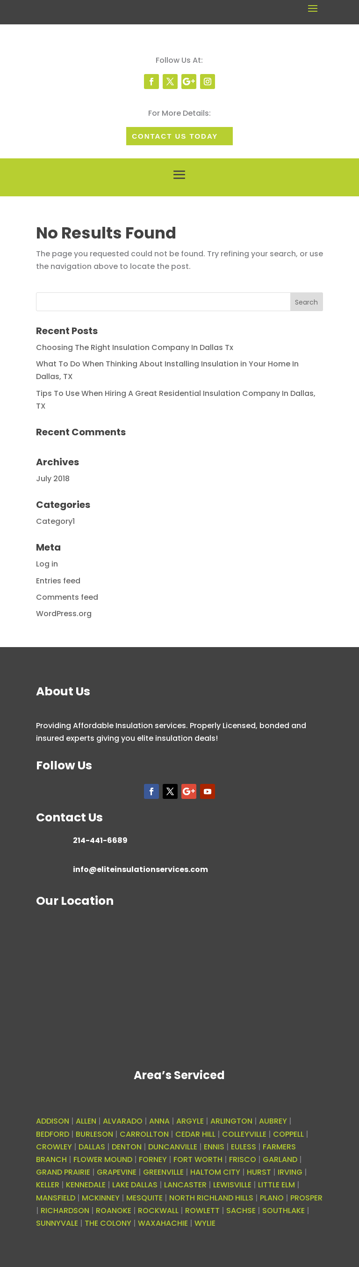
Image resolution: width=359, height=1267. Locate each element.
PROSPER (306, 1197)
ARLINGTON (231, 1121)
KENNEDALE (86, 1184)
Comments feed (67, 597)
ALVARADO (123, 1121)
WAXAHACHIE (163, 1223)
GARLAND (280, 1159)
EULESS (243, 1146)
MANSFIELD (55, 1197)
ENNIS (214, 1146)
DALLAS (92, 1146)
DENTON (127, 1146)
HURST (259, 1172)
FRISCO (242, 1159)
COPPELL (288, 1134)
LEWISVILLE (232, 1184)
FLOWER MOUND (102, 1159)
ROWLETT (202, 1210)
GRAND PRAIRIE (63, 1172)
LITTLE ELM (276, 1184)
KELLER (47, 1184)
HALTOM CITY (215, 1172)
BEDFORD (52, 1134)
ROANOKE (113, 1210)
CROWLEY (54, 1146)
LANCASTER (185, 1184)
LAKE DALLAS (135, 1184)
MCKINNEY (101, 1197)
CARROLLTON (144, 1134)
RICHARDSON (65, 1210)
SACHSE (241, 1210)
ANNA (159, 1121)
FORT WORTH (198, 1159)
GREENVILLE (163, 1172)
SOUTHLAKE (283, 1210)
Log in (47, 564)
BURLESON (94, 1134)
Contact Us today (175, 136)
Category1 (55, 521)
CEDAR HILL (195, 1134)
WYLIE (204, 1223)
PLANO (272, 1197)
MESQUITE (144, 1197)
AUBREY (273, 1121)
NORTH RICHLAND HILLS (211, 1197)
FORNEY (153, 1159)
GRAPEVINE (116, 1172)
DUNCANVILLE (172, 1146)
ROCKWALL (158, 1210)
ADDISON (52, 1121)
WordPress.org (64, 613)
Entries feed (58, 580)
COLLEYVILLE (244, 1134)
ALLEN (86, 1121)
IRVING (290, 1172)
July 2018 (53, 478)
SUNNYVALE (57, 1223)
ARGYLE (190, 1121)
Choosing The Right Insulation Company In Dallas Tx (134, 347)
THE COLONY (108, 1223)
